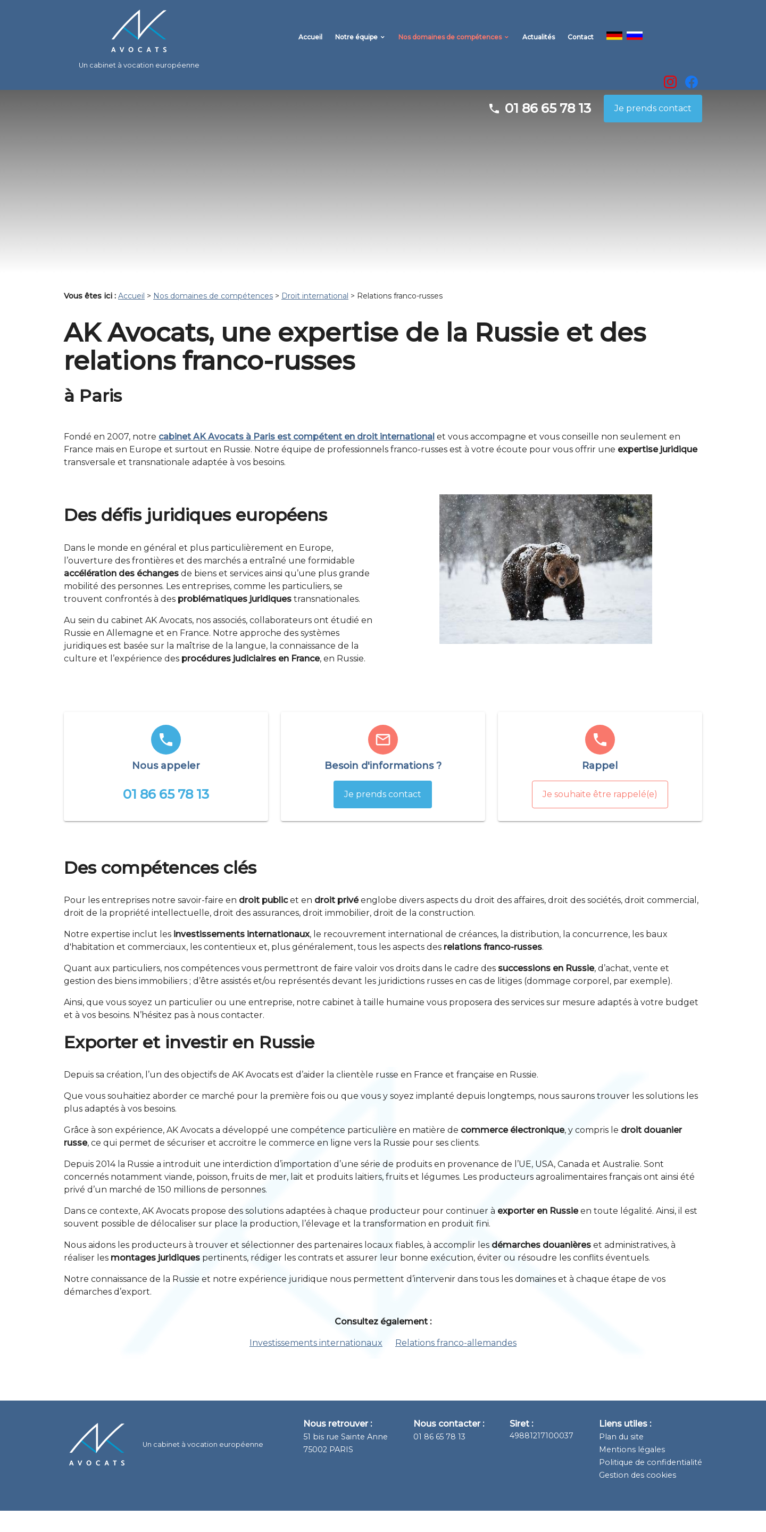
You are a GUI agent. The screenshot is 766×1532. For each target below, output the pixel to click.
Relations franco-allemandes (456, 1364)
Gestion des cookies (637, 1496)
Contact (581, 43)
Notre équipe (356, 43)
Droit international (314, 317)
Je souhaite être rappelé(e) (600, 815)
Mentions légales (632, 1471)
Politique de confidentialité (650, 1483)
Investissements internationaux (315, 1364)
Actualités (538, 43)
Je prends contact (653, 130)
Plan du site (621, 1458)
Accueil (310, 43)
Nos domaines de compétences (450, 43)
